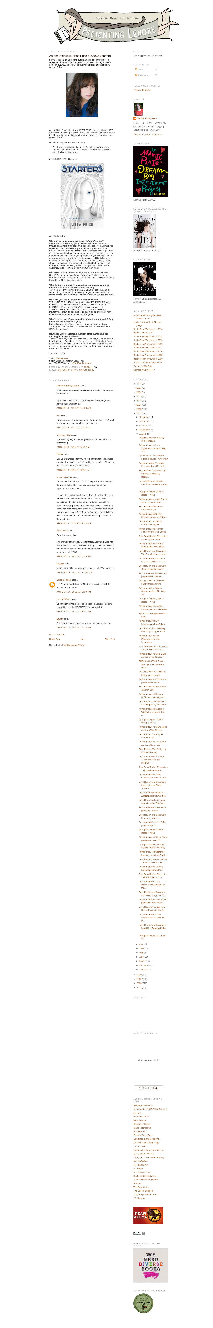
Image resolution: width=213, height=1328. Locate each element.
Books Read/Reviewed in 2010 (148, 351)
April (141, 957)
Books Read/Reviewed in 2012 (148, 344)
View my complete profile (147, 134)
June (142, 948)
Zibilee (60, 454)
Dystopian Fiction (67, 370)
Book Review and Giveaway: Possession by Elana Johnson (152, 785)
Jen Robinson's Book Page (146, 1142)
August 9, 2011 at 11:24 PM (74, 523)
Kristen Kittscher (64, 477)
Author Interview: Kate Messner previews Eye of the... (152, 884)
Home (82, 639)
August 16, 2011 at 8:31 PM (74, 611)
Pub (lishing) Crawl (142, 1172)
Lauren (60, 619)
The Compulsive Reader (144, 1194)
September (144, 429)
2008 (139, 983)
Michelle (60, 563)
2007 (139, 987)
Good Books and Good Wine (147, 1139)
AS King (137, 1113)
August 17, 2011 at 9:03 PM (74, 627)
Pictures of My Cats (142, 366)
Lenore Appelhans (147, 118)
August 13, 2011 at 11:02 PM (74, 572)
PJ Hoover (138, 1168)
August (142, 434)
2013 (139, 405)
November (144, 421)
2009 (139, 979)
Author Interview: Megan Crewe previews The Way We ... (152, 591)
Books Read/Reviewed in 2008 (148, 359)
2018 (139, 383)
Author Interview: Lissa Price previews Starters (80, 56)
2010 (139, 975)
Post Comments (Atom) (73, 645)
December (144, 417)
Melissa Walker (140, 1161)
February (144, 965)
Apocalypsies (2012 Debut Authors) (150, 1109)
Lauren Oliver (139, 1146)
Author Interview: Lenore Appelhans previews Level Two (152, 448)
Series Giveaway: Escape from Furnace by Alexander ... (153, 484)
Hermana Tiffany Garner (68, 385)
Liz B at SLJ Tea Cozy (143, 1153)
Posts (139, 69)
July (141, 944)
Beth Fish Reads (141, 1116)
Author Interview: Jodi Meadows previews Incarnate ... (149, 638)
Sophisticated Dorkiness (144, 1176)
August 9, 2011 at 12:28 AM (74, 408)
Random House (86, 370)
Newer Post (54, 639)
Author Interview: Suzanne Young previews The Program (151, 759)
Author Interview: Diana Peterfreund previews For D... (152, 917)
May (141, 952)
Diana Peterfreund (142, 1128)
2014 (139, 400)
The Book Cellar (141, 1187)
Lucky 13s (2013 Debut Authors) (148, 1157)
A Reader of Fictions (143, 1105)
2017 (139, 388)
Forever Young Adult (143, 1135)
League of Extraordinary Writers (148, 1150)
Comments (141, 75)
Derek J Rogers (64, 580)
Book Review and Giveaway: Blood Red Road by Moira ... (152, 928)
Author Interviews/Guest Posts (147, 362)
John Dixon (62, 530)
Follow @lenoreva (142, 90)
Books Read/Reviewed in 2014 (148, 336)
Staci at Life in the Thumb (145, 1179)
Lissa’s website (61, 358)
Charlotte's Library (142, 1124)
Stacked (137, 1183)
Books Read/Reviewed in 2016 (148, 329)
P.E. (58, 415)
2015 (139, 396)
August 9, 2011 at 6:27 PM (73, 470)
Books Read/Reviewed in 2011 (148, 347)
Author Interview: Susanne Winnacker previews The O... (151, 712)
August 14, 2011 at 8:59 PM (74, 592)
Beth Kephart (139, 1120)
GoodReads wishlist (81, 363)
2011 (139, 413)
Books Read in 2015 (143, 333)
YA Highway (139, 1198)
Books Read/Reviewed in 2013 (148, 340)
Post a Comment (57, 634)
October (143, 425)
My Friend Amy (140, 1165)
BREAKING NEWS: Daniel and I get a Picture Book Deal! (151, 664)
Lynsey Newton (64, 599)
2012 (139, 409)
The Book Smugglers (143, 1191)
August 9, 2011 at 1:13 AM (73, 427)
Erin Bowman (139, 1131)
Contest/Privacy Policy (144, 370)
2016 (139, 392)
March (142, 961)
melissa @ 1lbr (64, 435)
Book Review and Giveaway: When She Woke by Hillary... (152, 473)
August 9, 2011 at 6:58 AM (73, 447)
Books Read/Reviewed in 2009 (148, 355)
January (143, 969)
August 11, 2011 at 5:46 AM (74, 556)
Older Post (110, 639)
